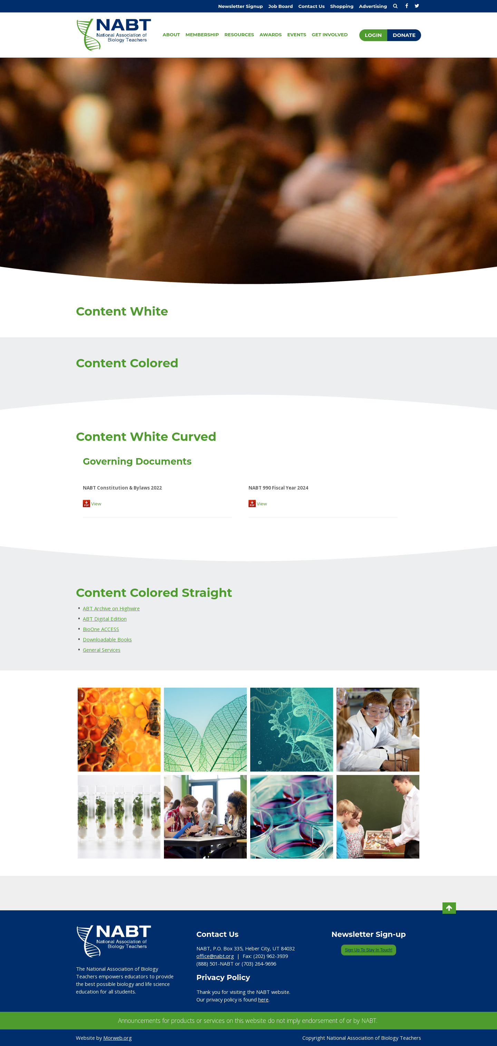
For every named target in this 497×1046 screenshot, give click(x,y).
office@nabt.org (215, 955)
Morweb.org (117, 1037)
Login (373, 35)
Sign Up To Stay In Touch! (368, 950)
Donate (404, 35)
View (92, 504)
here (263, 999)
